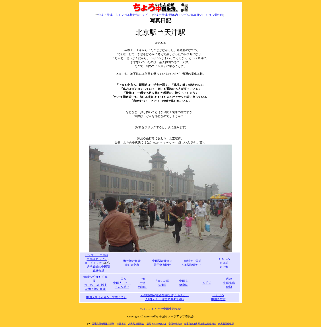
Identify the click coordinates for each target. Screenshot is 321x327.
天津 (171, 15)
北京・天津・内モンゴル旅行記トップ (122, 15)
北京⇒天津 (160, 15)
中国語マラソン (97, 259)
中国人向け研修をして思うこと (106, 297)
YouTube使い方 (159, 323)
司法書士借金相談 (207, 323)
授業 (148, 323)
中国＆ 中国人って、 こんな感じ (122, 283)
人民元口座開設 (136, 323)
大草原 (194, 15)
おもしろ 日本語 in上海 (224, 263)
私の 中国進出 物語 (229, 283)
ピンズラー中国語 (96, 255)
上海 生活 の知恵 (142, 283)
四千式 (206, 283)
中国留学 (121, 323)
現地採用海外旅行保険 (103, 323)
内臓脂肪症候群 (226, 323)
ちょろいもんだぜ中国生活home (160, 308)
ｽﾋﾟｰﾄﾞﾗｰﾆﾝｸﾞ (93, 263)
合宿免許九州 (191, 323)
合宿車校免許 (175, 323)
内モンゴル (182, 15)
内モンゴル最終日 (211, 15)
